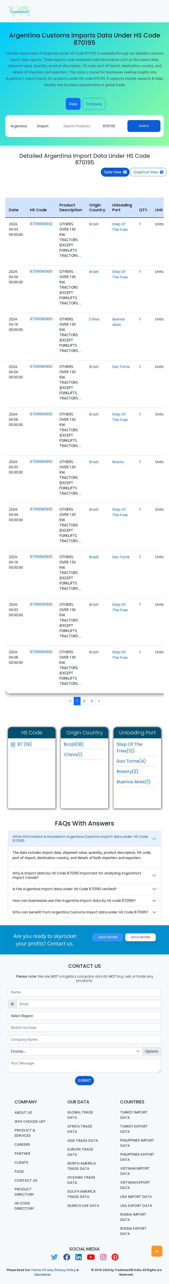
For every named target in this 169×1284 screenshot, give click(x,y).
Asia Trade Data (82, 1140)
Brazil (93, 224)
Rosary (118, 461)
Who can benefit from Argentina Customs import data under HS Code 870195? (80, 912)
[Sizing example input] (84, 992)
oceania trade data (81, 1180)
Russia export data (133, 1231)
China (94, 319)
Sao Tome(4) (137, 762)
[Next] (99, 701)
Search (144, 126)
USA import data (136, 1196)
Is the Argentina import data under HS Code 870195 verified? (65, 889)
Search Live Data (83, 1205)
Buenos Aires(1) (137, 783)
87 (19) (25, 744)
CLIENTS (21, 1162)
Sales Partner (107, 937)
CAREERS (22, 1144)
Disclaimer (42, 1274)
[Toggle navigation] (155, 11)
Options (151, 1051)
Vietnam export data (135, 1185)
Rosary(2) (137, 772)
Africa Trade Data (79, 1129)
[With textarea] (84, 1066)
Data (73, 103)
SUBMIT (84, 1080)
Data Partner (140, 937)
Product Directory (24, 1192)
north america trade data (81, 1166)
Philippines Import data (137, 1143)
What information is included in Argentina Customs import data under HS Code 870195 (80, 838)
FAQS (19, 1171)
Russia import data (133, 1217)
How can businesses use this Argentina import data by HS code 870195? (74, 900)
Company (94, 103)
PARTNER (22, 1153)
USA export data (136, 1205)
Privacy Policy (65, 1270)
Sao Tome (121, 366)
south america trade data (81, 1194)
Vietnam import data (135, 1171)
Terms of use (42, 1270)
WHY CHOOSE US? (30, 1121)
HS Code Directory (24, 1206)
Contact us (26, 1180)
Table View (115, 172)
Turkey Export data (134, 1129)
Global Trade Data (80, 1115)
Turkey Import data (133, 1115)
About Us (23, 1112)
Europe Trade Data (80, 1152)
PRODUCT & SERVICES (25, 1133)
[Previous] (70, 701)
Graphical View (148, 172)
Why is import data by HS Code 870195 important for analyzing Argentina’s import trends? (77, 875)
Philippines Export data (137, 1157)
